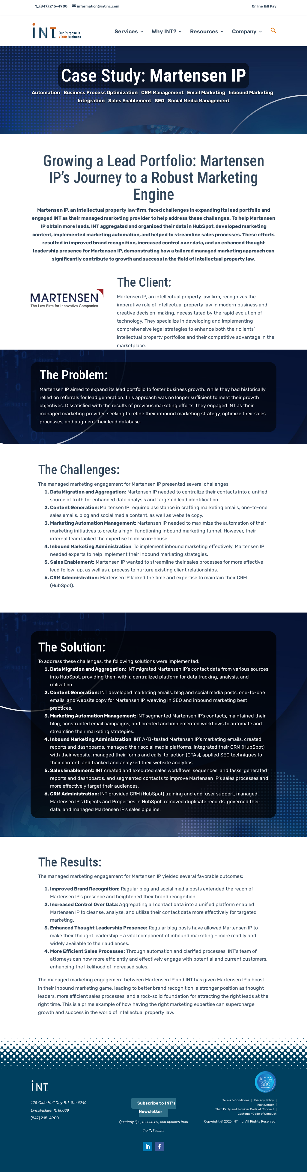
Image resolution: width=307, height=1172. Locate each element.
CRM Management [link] (162, 92)
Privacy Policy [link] (264, 1100)
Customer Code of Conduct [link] (257, 1114)
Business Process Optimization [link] (101, 92)
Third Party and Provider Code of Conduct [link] (244, 1109)
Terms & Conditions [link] (235, 1100)
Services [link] (126, 25)
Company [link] (244, 25)
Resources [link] (204, 25)
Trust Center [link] (265, 1105)
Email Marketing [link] (206, 92)
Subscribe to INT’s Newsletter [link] (156, 1107)
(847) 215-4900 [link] (45, 1118)
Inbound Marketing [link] (251, 92)
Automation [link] (46, 92)
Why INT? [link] (164, 25)
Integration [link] (91, 100)
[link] (64, 24)
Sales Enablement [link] (129, 100)
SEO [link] (159, 100)
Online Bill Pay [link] (264, 6)
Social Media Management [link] (198, 100)
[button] (147, 1146)
